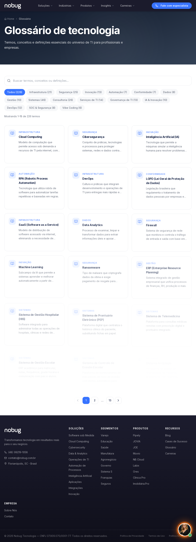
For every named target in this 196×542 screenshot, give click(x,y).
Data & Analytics (78, 453)
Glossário (170, 447)
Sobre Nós (10, 510)
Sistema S (106, 471)
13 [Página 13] (110, 400)
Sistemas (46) (37, 99)
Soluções (45, 5)
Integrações (76, 487)
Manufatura (107, 453)
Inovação (74, 493)
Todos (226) (14, 92)
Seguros (106, 483)
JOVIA (136, 441)
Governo (106, 465)
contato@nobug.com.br (20, 457)
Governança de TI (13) (124, 99)
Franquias (106, 477)
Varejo (104, 435)
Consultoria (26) (63, 99)
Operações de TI (79, 459)
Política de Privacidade (132, 536)
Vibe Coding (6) (72, 107)
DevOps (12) (14, 107)
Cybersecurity (77, 447)
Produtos (88, 5)
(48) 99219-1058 (16, 452)
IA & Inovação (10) (156, 99)
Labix (136, 465)
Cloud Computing (79, 441)
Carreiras (127, 5)
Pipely (136, 435)
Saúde (104, 447)
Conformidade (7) (145, 92)
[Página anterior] (77, 400)
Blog (168, 435)
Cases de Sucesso (176, 441)
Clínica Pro (139, 477)
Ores (136, 471)
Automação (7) (118, 92)
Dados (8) (169, 92)
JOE (135, 447)
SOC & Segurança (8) (42, 107)
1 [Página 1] (86, 400)
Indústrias (67, 5)
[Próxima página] (118, 400)
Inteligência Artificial (80, 475)
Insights (107, 5)
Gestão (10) (14, 99)
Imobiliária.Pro (141, 483)
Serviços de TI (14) (91, 99)
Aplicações (75, 481)
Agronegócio (108, 459)
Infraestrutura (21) (40, 92)
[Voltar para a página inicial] (12, 5)
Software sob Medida (81, 435)
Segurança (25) (68, 92)
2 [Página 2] (95, 400)
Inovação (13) (93, 92)
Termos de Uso (156, 536)
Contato (9, 516)
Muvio (136, 453)
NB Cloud (138, 459)
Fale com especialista (171, 5)
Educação (107, 441)
